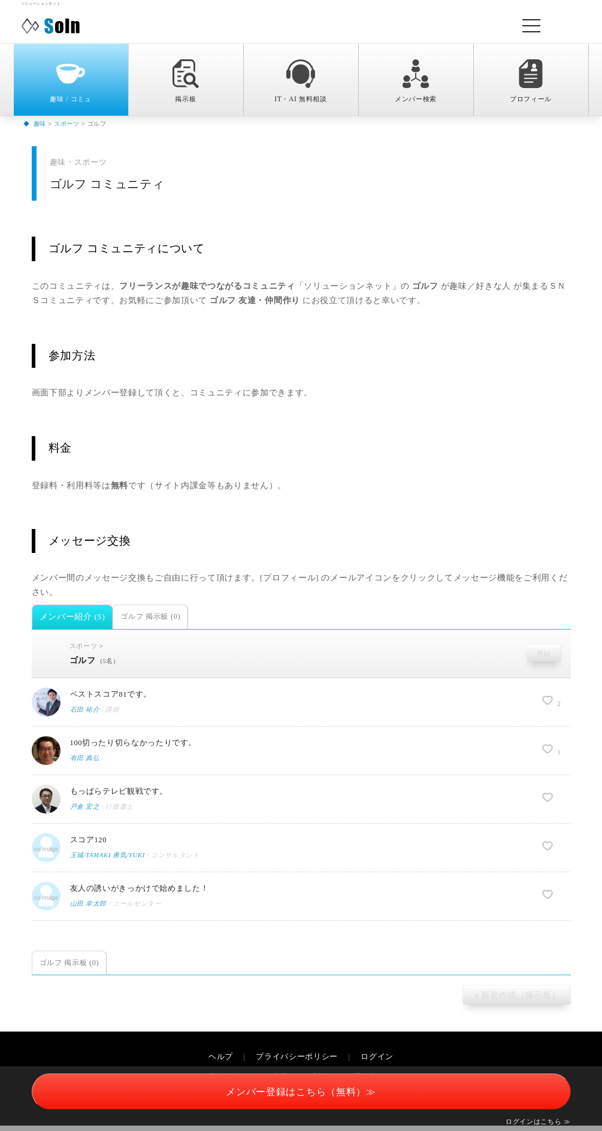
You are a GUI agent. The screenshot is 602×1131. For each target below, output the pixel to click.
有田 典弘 (85, 762)
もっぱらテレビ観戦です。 (123, 795)
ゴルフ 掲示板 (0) (150, 616)
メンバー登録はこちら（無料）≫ (301, 1092)
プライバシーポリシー (297, 1063)
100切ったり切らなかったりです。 (138, 746)
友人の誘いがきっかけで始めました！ (144, 893)
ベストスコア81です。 (114, 696)
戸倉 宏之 (85, 811)
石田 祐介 (85, 713)
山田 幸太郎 (88, 910)
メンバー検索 (416, 80)
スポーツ (86, 646)
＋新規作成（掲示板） (517, 1000)
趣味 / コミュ (70, 80)
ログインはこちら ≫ (538, 1121)
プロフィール (531, 80)
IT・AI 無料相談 (300, 80)
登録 (543, 653)
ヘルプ (220, 1063)
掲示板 (185, 80)
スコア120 (90, 844)
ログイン (377, 1063)
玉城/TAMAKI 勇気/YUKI (109, 860)
